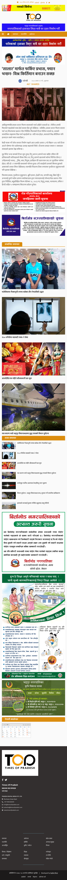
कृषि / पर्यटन (28, 845)
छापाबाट (4, 858)
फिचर (47, 845)
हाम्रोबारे (37, 3)
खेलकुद (26, 858)
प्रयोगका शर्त (42, 877)
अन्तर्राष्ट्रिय (5, 845)
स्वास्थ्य (26, 855)
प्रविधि (26, 842)
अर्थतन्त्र (32, 34)
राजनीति (24, 34)
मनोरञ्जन (48, 851)
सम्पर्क (29, 877)
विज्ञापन (35, 877)
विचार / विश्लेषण (6, 851)
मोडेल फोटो (49, 858)
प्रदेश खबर (49, 838)
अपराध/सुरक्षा (50, 842)
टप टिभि (48, 855)
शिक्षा (25, 851)
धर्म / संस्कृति (6, 855)
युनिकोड (42, 3)
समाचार (15, 34)
